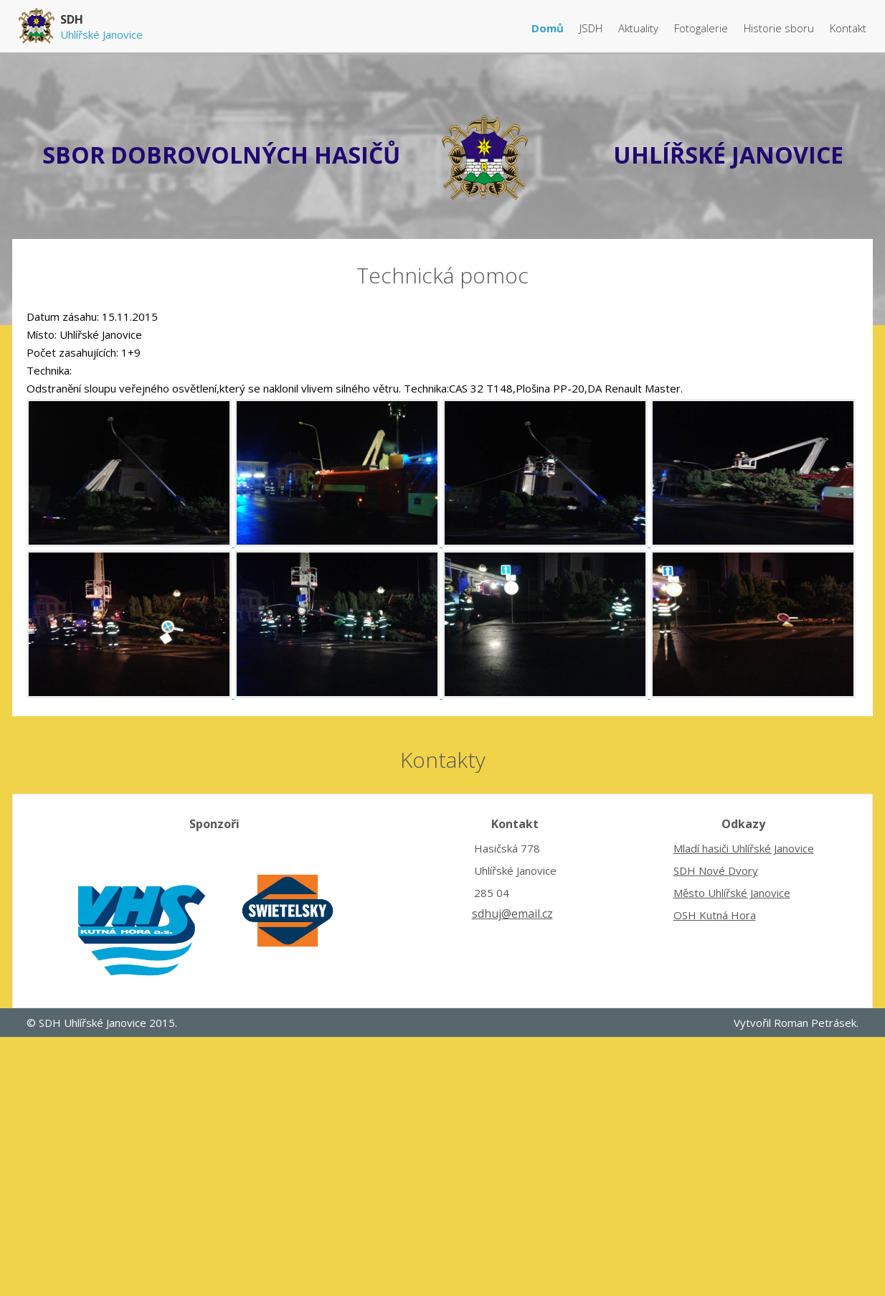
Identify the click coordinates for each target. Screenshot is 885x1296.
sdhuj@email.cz (512, 913)
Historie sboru (780, 28)
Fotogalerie (702, 28)
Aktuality (639, 28)
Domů (549, 28)
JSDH (592, 28)
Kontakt (848, 28)
